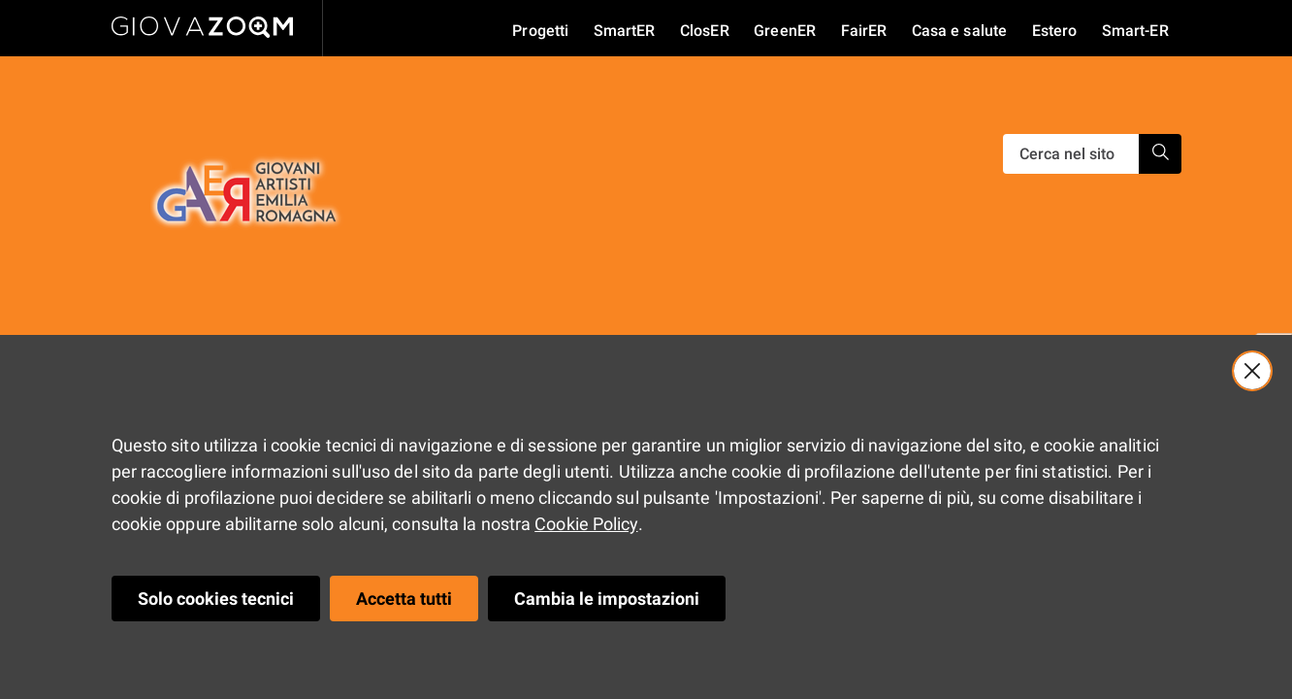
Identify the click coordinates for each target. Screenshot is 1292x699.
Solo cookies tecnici (216, 598)
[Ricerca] (1071, 154)
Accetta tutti (404, 598)
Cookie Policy (585, 524)
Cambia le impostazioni (606, 598)
